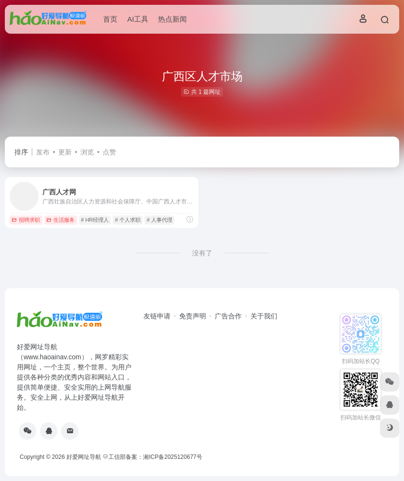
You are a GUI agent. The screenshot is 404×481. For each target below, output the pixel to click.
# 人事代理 (159, 220)
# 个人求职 (128, 220)
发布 (43, 152)
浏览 (87, 152)
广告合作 (228, 316)
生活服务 (60, 220)
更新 (65, 152)
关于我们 (263, 316)
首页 (110, 19)
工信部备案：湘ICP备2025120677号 (153, 457)
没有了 (202, 253)
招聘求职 (26, 220)
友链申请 (156, 316)
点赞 (109, 152)
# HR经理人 (95, 220)
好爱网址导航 (83, 457)
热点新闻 (172, 19)
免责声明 (192, 316)
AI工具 (137, 19)
